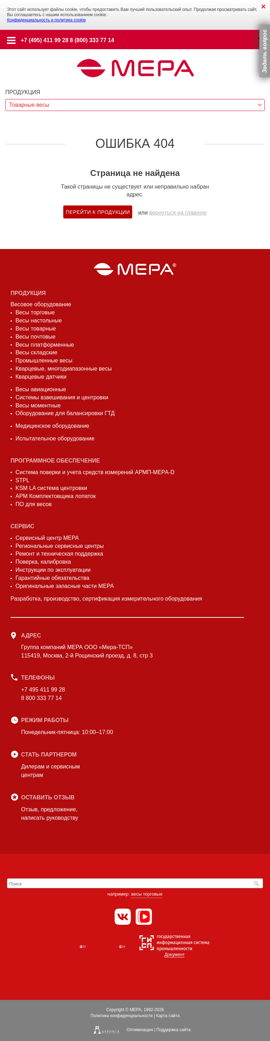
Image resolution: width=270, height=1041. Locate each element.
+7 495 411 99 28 (43, 690)
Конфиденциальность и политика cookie (46, 20)
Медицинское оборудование (52, 426)
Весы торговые (35, 312)
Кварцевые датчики (40, 377)
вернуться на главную (178, 213)
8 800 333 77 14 (41, 698)
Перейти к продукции (98, 212)
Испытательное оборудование (55, 438)
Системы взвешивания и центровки (61, 397)
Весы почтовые (35, 337)
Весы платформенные (44, 345)
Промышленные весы (43, 361)
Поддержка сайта (173, 1029)
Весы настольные (38, 320)
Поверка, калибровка (43, 562)
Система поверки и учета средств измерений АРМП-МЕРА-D (94, 472)
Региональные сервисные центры (59, 546)
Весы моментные (38, 405)
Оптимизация (140, 1029)
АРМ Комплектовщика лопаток (55, 496)
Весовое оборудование (41, 304)
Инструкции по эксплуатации (53, 570)
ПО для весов (33, 504)
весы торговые (146, 894)
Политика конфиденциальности (121, 1015)
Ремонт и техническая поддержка (59, 554)
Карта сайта (168, 1015)
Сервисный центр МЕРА (47, 538)
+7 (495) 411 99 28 (45, 40)
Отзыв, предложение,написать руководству (49, 813)
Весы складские (36, 352)
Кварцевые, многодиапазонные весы (63, 369)
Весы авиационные (40, 389)
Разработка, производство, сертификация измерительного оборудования (106, 599)
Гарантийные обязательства (52, 578)
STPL (22, 480)
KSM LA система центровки (51, 488)
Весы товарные (35, 329)
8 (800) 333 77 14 (92, 40)
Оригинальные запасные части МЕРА (64, 586)
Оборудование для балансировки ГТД (65, 413)
